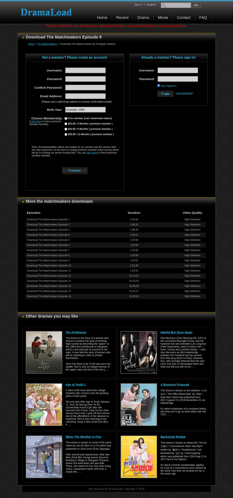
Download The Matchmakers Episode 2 (48, 224)
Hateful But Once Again (176, 332)
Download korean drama (47, 12)
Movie (163, 17)
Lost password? (184, 93)
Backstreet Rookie (173, 436)
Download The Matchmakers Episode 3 (48, 229)
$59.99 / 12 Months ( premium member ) (90, 134)
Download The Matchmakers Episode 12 (49, 275)
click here (92, 152)
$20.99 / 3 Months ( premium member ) (89, 123)
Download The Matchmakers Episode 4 (48, 234)
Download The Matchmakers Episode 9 (48, 260)
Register (151, 4)
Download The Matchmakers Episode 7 (48, 250)
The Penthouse (76, 332)
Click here (35, 121)
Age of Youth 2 (76, 384)
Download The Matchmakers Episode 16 (49, 296)
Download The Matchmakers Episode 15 (49, 291)
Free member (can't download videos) (89, 118)
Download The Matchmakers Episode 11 (49, 270)
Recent (122, 17)
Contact (183, 17)
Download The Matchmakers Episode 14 (49, 286)
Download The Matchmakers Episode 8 (48, 255)
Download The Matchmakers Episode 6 (48, 245)
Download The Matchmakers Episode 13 (49, 281)
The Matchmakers (47, 44)
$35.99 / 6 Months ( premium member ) (89, 129)
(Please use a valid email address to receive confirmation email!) (77, 101)
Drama (143, 17)
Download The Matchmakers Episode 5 (48, 240)
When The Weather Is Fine (83, 436)
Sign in (138, 4)
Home (102, 17)
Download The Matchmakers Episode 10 (49, 265)
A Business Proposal (175, 384)
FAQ (203, 17)
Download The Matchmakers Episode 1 (48, 219)
